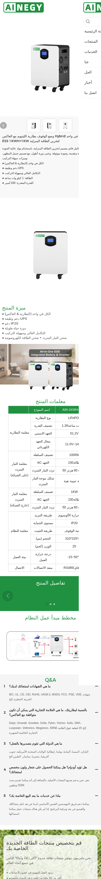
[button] (93, 595)
